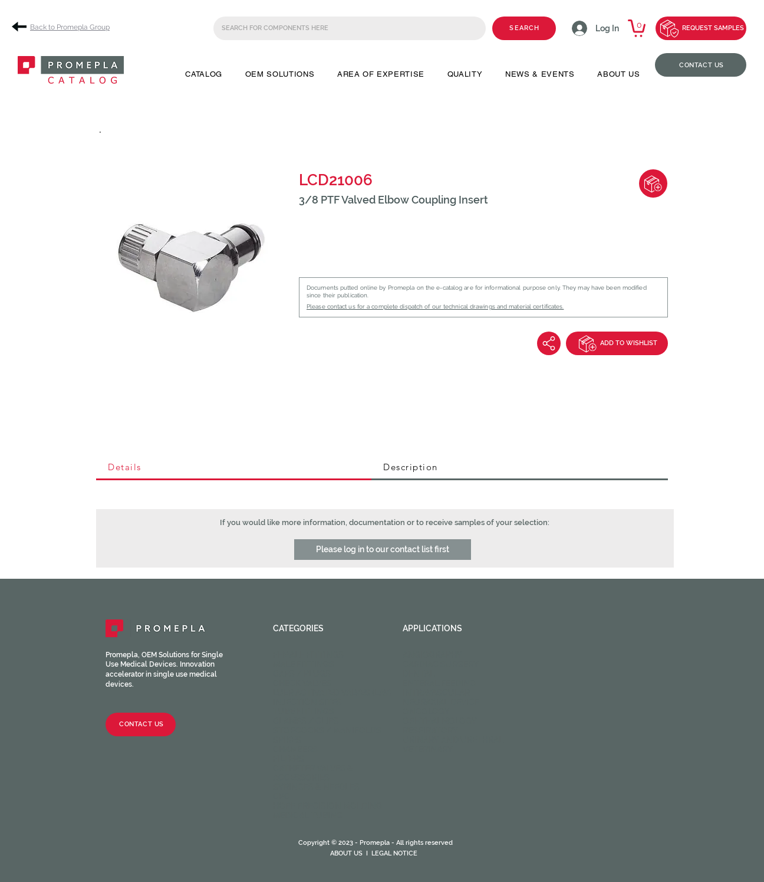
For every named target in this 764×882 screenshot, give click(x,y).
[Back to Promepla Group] (65, 27)
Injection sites (307, 702)
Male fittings (303, 664)
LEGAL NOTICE (394, 853)
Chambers (295, 749)
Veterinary (428, 749)
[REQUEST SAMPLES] (701, 28)
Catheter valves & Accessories (313, 772)
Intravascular (436, 692)
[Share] (549, 343)
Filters (288, 758)
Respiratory (430, 730)
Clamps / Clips (306, 721)
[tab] (233, 467)
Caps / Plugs (302, 673)
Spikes (287, 740)
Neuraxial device (441, 702)
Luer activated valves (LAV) (332, 692)
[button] (203, 74)
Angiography (432, 655)
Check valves (302, 683)
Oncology (426, 711)
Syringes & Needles (316, 787)
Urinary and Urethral (453, 740)
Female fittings (308, 655)
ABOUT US (346, 853)
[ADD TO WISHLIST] (617, 343)
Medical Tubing (308, 815)
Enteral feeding (439, 683)
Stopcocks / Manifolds (327, 730)
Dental (418, 673)
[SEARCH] (524, 28)
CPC (281, 796)
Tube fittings (303, 711)
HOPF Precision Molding (327, 806)
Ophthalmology (440, 721)
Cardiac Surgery (441, 664)
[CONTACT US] (700, 65)
